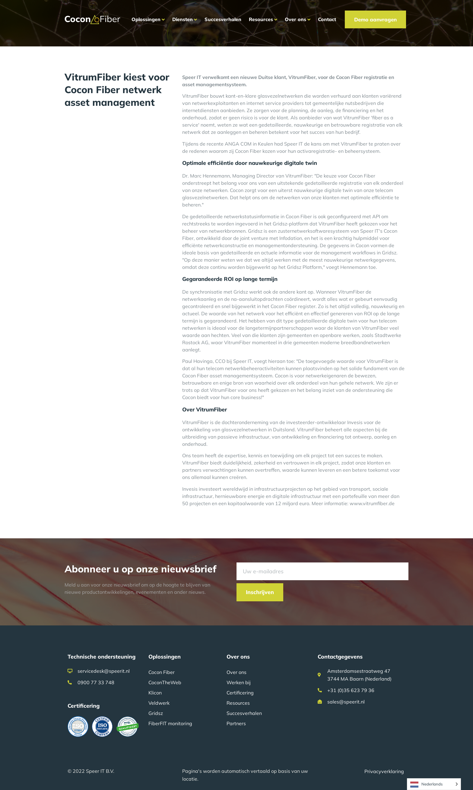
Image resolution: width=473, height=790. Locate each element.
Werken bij (239, 682)
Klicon (155, 693)
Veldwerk (159, 703)
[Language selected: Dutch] (434, 784)
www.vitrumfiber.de (372, 503)
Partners (236, 723)
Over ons (236, 672)
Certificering (240, 693)
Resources (238, 703)
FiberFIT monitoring (170, 723)
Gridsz (155, 713)
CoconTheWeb (164, 682)
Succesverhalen (244, 713)
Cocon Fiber (161, 672)
